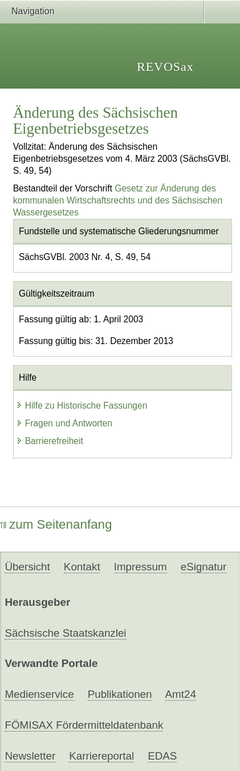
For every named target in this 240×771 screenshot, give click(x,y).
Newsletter (30, 756)
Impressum (140, 567)
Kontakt (82, 567)
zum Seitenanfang (56, 524)
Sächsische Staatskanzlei (65, 633)
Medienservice (39, 694)
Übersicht (27, 567)
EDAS (162, 756)
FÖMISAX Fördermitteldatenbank (84, 725)
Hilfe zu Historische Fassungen (82, 405)
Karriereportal (101, 756)
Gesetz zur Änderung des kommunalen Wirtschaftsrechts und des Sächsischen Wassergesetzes (118, 200)
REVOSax (165, 66)
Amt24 (180, 694)
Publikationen (120, 694)
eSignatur (203, 567)
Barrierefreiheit (49, 441)
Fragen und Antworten (64, 423)
